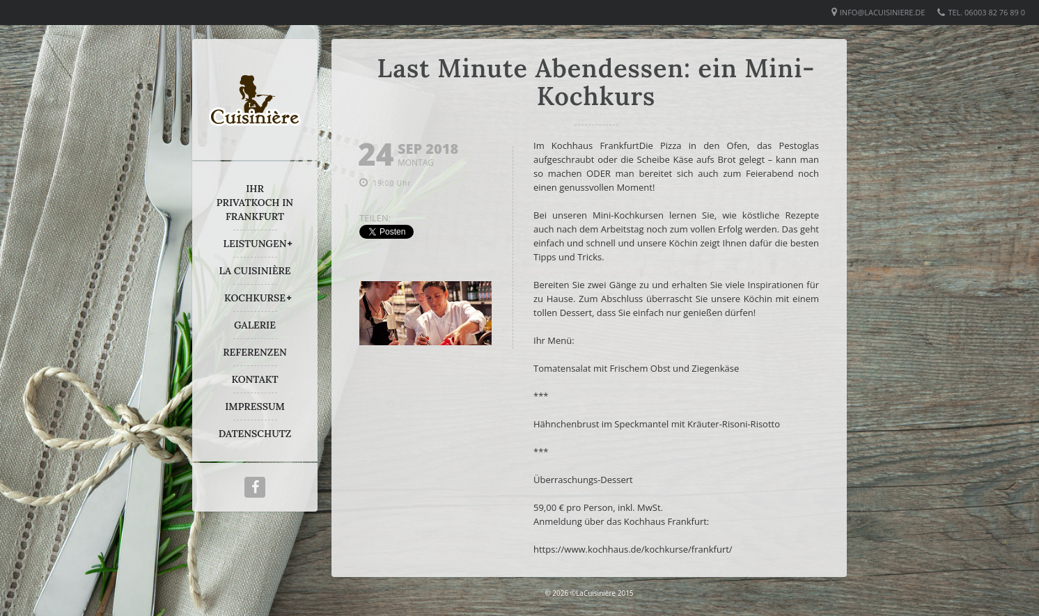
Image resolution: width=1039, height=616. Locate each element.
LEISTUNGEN (255, 243)
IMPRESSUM (255, 406)
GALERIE (255, 325)
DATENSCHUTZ (255, 433)
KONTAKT (254, 379)
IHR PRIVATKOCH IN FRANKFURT (255, 202)
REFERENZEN (254, 352)
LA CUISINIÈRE (255, 270)
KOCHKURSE (255, 298)
